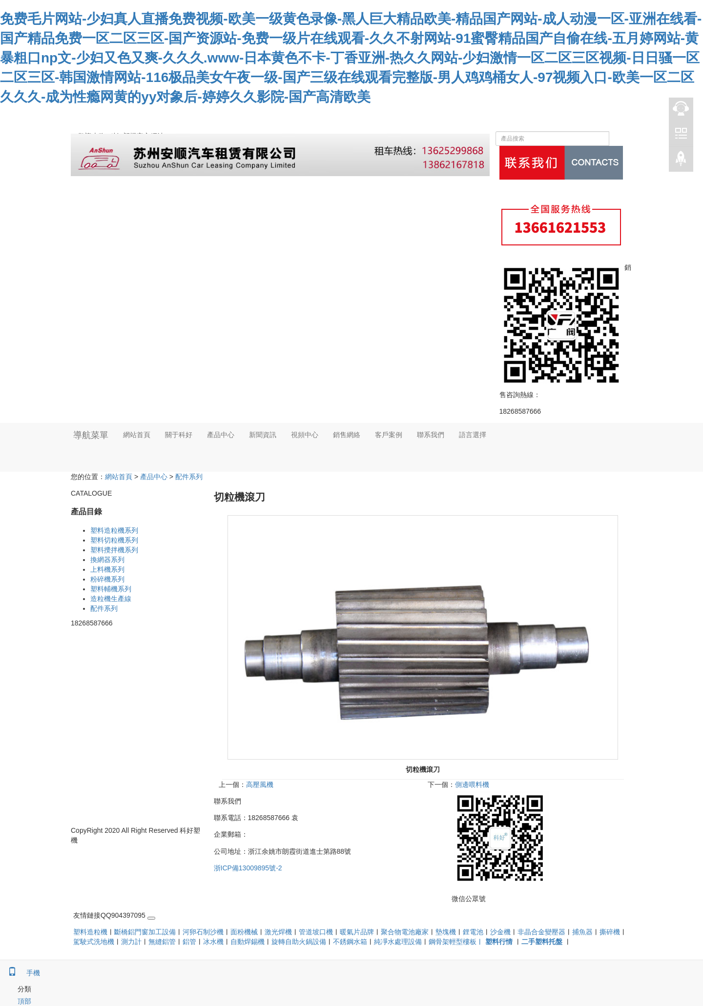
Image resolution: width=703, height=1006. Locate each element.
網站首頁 (136, 435)
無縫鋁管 (162, 942)
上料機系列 (107, 569)
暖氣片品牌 (357, 932)
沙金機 (500, 932)
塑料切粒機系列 (114, 540)
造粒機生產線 (110, 599)
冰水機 (213, 942)
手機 (20, 973)
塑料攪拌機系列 (114, 550)
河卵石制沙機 (203, 932)
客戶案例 (388, 435)
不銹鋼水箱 (350, 942)
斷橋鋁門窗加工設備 (145, 932)
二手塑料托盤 (541, 942)
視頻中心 (304, 435)
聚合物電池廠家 (405, 932)
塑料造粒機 (90, 932)
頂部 (15, 1001)
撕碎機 (610, 932)
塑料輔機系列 (110, 589)
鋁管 (189, 942)
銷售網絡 (346, 435)
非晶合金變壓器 (541, 932)
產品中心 (220, 435)
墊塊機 (445, 932)
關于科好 (178, 435)
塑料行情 (499, 942)
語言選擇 (472, 435)
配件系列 (189, 477)
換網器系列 (107, 559)
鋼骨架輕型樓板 (452, 942)
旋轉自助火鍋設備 (298, 942)
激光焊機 (278, 932)
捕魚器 (582, 932)
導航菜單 (90, 435)
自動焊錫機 (247, 942)
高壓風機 (259, 784)
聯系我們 (430, 435)
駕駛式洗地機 (93, 942)
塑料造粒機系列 (114, 530)
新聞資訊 (262, 435)
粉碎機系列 (107, 579)
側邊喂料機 (472, 784)
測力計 (131, 942)
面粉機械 (244, 932)
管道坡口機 (316, 932)
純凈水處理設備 (398, 942)
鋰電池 (473, 932)
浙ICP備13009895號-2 (248, 868)
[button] (179, 459)
